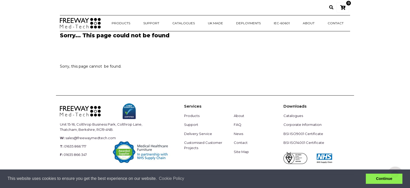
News (238, 134)
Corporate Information (302, 124)
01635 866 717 (75, 146)
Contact (336, 23)
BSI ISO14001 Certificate (303, 142)
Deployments (248, 23)
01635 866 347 (75, 154)
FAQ (237, 124)
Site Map (241, 152)
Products (121, 23)
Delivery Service (198, 134)
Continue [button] (384, 179)
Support (151, 23)
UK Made (215, 23)
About (309, 23)
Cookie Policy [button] (171, 178)
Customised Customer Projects (203, 145)
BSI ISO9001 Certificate (303, 134)
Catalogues (183, 23)
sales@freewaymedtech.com (90, 138)
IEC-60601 (282, 23)
